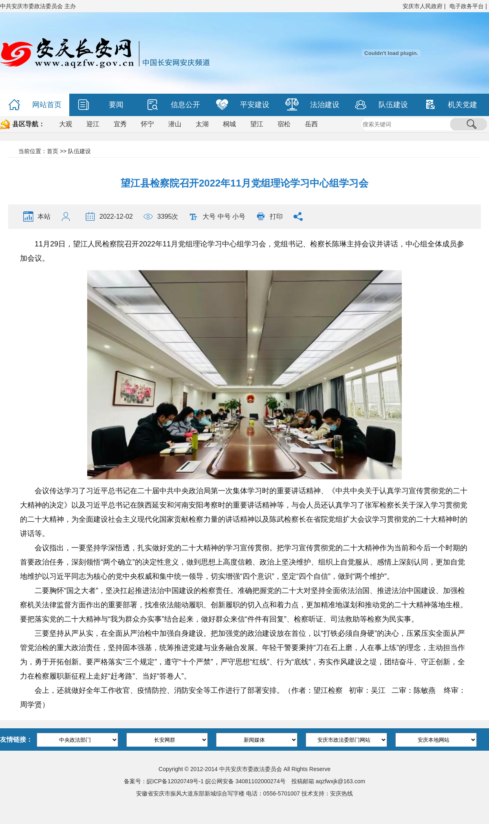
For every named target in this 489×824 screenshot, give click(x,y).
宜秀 (120, 124)
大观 (65, 124)
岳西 (311, 124)
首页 (52, 151)
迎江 (92, 124)
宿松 (284, 124)
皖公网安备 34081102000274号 (245, 781)
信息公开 (173, 105)
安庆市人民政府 (423, 6)
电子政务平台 (466, 6)
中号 (224, 216)
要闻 (100, 105)
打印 (276, 216)
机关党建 (450, 105)
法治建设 (312, 105)
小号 (238, 216)
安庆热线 (341, 793)
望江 (256, 124)
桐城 (229, 124)
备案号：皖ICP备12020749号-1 (164, 781)
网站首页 (35, 105)
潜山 (174, 124)
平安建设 (242, 105)
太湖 (202, 124)
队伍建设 (381, 105)
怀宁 (147, 124)
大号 (209, 216)
